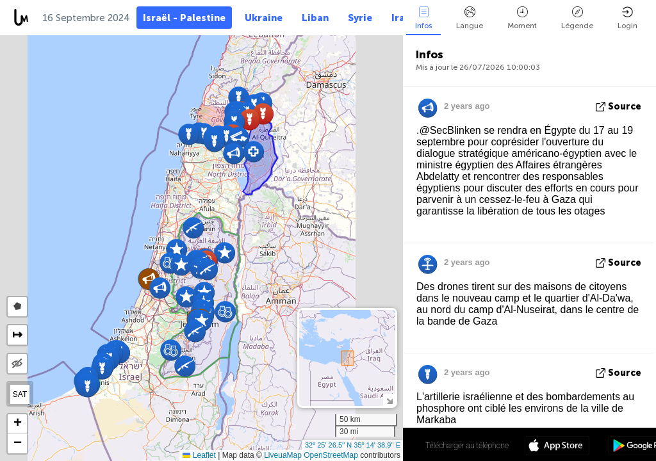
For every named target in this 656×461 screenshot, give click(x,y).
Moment (522, 18)
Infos (423, 18)
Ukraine (264, 18)
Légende (577, 18)
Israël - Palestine (184, 18)
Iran (401, 18)
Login (627, 18)
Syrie (360, 18)
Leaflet (199, 455)
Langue (469, 18)
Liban (315, 18)
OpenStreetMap (331, 455)
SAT (20, 394)
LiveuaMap (283, 455)
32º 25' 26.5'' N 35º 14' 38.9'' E (352, 445)
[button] (238, 97)
